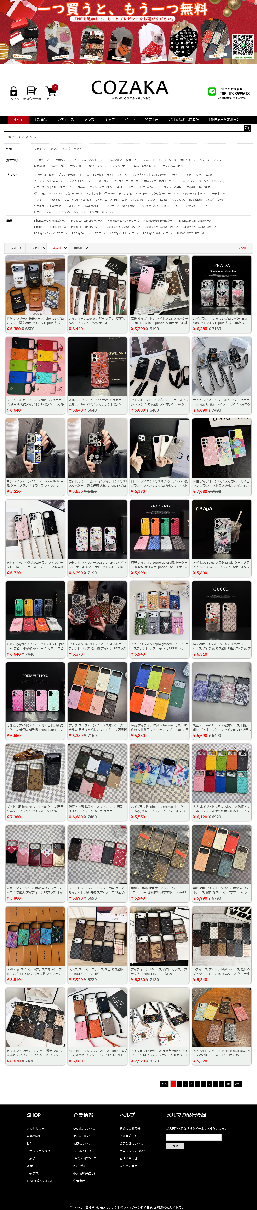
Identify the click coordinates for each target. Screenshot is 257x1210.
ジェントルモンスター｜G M (106, 187)
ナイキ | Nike (101, 181)
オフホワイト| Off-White (100, 193)
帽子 (91, 166)
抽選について (82, 1143)
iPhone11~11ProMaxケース (86, 227)
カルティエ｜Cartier (170, 187)
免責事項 (79, 1181)
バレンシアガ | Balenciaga (187, 200)
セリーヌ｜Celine (185, 181)
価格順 (81, 248)
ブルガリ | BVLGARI (198, 187)
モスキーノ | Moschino (47, 200)
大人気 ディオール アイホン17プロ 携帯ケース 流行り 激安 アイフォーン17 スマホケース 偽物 (221, 404)
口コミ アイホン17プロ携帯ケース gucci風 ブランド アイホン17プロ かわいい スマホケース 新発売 (159, 485)
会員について (82, 1136)
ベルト (102, 166)
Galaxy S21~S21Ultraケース (89, 233)
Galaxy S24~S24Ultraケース (161, 227)
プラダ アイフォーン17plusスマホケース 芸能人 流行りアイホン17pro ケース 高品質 (98, 727)
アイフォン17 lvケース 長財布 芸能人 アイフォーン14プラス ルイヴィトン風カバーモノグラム (159, 1055)
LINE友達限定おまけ (224, 119)
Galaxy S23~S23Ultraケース (199, 227)
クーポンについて (85, 1151)
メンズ (89, 119)
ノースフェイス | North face (118, 206)
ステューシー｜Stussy (73, 187)
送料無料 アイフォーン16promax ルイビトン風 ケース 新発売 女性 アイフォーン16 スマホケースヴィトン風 (97, 567)
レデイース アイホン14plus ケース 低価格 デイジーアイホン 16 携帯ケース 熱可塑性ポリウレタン (221, 973)
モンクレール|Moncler (102, 212)
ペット (130, 119)
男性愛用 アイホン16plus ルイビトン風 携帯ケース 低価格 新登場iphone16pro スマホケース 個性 (35, 729)
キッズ (110, 119)
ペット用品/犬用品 (111, 160)
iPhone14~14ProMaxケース (159, 221)
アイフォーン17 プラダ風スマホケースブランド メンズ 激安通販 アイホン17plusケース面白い (159, 404)
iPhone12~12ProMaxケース (50, 227)
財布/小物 (39, 166)
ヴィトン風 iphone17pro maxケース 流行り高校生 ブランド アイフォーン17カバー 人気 (35, 811)
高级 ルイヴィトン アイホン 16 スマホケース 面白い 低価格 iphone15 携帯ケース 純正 (159, 323)
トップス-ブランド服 (164, 160)
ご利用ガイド (128, 1136)
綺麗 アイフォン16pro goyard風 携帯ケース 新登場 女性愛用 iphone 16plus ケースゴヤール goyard (159, 567)
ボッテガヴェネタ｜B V (157, 181)
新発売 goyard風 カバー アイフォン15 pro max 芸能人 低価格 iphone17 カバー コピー (35, 648)
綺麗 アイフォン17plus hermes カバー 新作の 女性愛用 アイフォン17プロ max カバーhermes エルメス (159, 729)
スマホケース (34, 137)
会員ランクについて (133, 1151)
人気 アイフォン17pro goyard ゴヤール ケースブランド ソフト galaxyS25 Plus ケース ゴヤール (159, 648)
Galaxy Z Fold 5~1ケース (158, 233)
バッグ (53, 166)
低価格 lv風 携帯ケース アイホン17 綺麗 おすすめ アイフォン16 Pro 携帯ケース (98, 809)
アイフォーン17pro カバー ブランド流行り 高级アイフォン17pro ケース (97, 321)
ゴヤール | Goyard (132, 200)
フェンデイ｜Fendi (181, 175)
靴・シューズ (201, 160)
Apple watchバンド (86, 160)
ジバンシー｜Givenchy (212, 181)
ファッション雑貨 (173, 166)
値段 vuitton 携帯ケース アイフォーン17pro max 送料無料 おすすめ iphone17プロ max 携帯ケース (158, 892)
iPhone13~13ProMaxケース (195, 221)
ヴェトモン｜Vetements (48, 193)
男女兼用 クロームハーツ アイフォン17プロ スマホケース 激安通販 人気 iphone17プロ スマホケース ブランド (98, 485)
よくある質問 (128, 1166)
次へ (237, 1084)
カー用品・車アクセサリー (144, 166)
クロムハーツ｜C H (45, 187)
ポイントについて (85, 1158)
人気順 (39, 248)
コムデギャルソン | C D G (154, 206)
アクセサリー (77, 166)
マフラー (218, 160)
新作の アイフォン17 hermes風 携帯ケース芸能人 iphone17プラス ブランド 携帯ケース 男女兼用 (98, 404)
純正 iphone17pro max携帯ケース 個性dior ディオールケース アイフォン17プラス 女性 (222, 729)
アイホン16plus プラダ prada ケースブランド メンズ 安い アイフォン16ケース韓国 (221, 565)
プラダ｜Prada (66, 175)
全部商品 (40, 119)
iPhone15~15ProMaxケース (123, 221)
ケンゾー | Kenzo (157, 200)
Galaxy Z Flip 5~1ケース (124, 233)
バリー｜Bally (74, 193)
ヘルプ (127, 1115)
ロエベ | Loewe (43, 212)
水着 (30, 1166)
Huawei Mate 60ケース (190, 233)
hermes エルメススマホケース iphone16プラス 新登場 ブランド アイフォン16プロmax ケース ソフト (98, 1055)
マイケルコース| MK (106, 200)
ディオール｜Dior (44, 175)
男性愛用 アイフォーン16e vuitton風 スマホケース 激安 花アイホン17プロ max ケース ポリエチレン (222, 892)
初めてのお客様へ (131, 1129)
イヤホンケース (62, 160)
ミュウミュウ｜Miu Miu (127, 181)
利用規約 (79, 1166)
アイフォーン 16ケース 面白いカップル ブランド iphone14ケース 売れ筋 (159, 971)
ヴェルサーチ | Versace (47, 206)
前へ (164, 1084)
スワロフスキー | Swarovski (81, 206)
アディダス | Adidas (78, 181)
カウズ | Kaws (214, 200)
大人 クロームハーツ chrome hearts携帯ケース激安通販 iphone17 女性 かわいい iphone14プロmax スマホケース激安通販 (222, 1055)
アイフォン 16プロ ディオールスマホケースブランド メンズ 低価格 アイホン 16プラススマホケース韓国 (98, 648)
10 (228, 1084)
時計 (63, 166)
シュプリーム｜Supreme (48, 181)
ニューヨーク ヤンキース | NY (190, 206)
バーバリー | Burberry (165, 193)
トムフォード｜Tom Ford (140, 187)
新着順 (60, 248)
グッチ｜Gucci (204, 175)
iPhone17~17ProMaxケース (50, 221)
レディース (65, 119)
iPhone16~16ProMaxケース (86, 221)
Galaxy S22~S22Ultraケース (51, 233)
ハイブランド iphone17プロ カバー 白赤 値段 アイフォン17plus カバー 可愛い (220, 321)
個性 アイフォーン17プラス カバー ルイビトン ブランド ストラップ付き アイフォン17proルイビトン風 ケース (221, 485)
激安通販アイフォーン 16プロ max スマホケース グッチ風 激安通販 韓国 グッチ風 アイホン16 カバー (222, 648)
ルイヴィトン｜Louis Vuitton (149, 175)
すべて (18, 119)
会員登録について (131, 1143)
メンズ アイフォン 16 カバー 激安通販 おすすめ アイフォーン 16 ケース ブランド (34, 1053)
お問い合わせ (128, 1158)
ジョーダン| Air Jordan (77, 200)
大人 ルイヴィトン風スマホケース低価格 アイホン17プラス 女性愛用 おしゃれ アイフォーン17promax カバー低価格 (221, 811)
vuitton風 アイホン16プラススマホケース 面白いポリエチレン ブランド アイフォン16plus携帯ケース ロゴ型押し (34, 973)
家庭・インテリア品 (137, 160)
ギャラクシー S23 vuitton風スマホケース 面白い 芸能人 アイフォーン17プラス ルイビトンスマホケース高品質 (35, 892)
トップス (33, 1173)
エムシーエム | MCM (194, 193)
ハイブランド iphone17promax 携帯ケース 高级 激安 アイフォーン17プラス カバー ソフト (159, 811)
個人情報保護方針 (85, 1173)
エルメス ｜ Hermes (91, 175)
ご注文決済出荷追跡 (184, 119)
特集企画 (152, 119)
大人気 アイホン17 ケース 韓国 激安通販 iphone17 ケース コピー (96, 971)
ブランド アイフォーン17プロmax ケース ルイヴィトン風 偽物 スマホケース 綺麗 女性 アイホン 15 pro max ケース (97, 892)
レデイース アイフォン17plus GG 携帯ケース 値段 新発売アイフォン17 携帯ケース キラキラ (35, 404)
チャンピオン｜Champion (133, 193)
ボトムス (185, 160)
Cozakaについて (84, 1129)
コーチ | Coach (218, 193)
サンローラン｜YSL (118, 175)
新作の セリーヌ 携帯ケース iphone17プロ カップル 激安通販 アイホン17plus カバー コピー (35, 323)
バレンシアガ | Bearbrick (70, 212)
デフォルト (16, 248)
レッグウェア (117, 166)
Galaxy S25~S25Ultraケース (124, 227)
